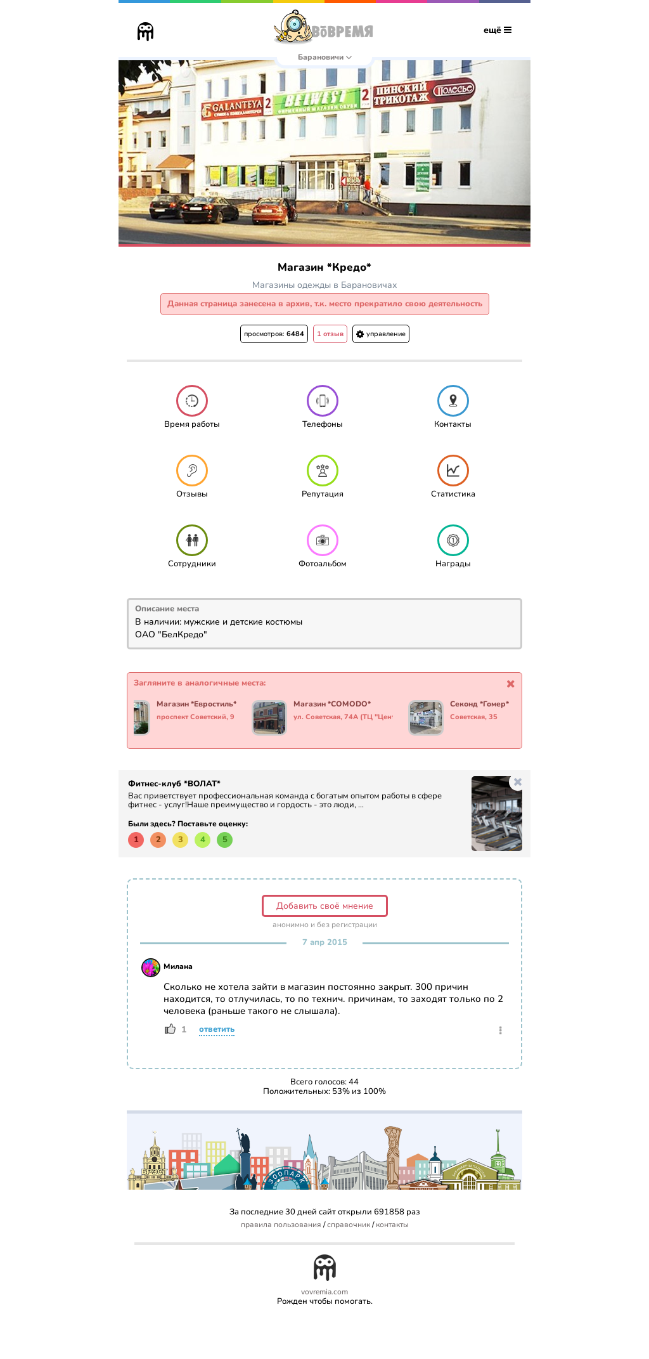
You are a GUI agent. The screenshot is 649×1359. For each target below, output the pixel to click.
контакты (392, 1225)
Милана (178, 966)
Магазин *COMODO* (332, 704)
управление (381, 334)
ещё (497, 30)
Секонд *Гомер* (480, 704)
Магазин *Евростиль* (197, 704)
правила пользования (281, 1225)
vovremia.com (324, 1292)
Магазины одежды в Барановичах (324, 285)
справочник (348, 1225)
